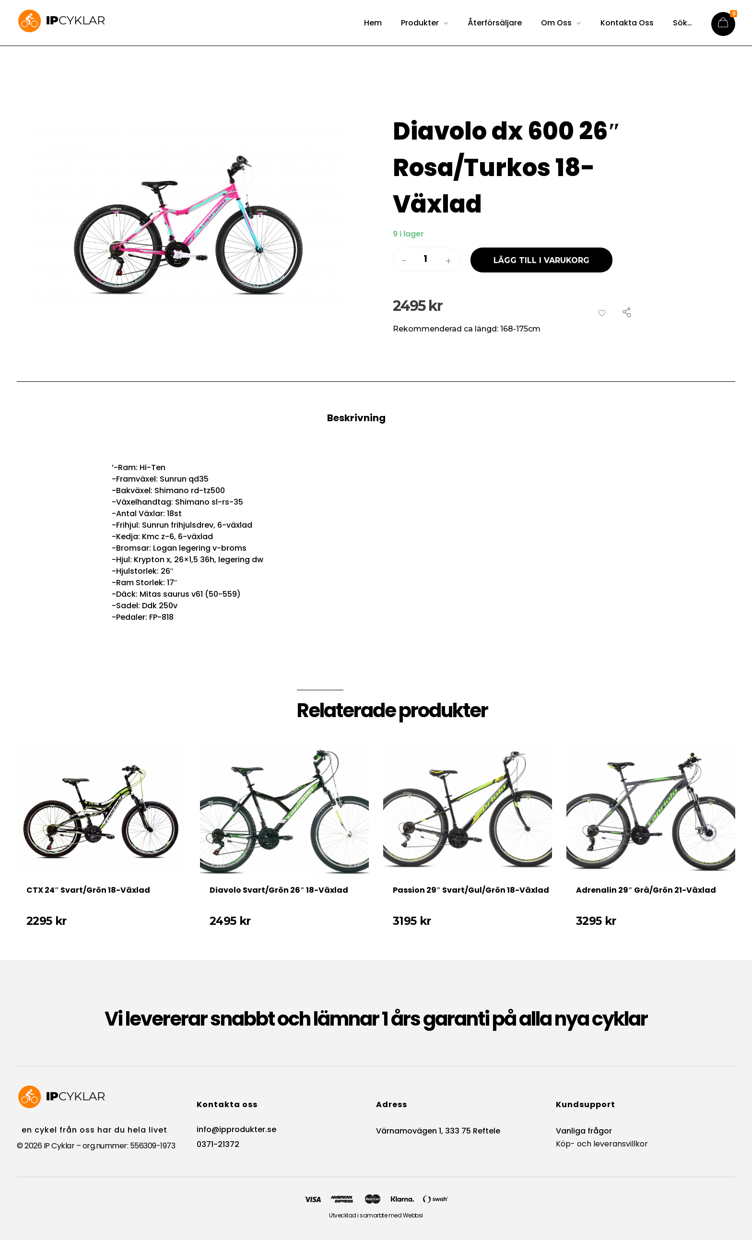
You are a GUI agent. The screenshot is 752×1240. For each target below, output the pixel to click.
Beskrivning (356, 418)
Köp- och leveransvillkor (602, 1143)
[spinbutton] (426, 259)
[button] (448, 261)
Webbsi (413, 1215)
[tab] (376, 427)
